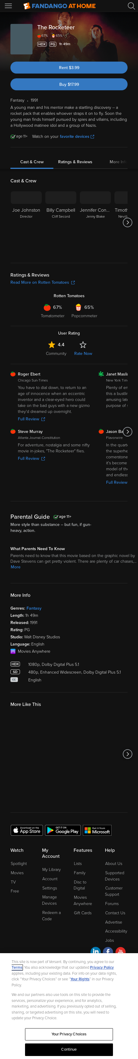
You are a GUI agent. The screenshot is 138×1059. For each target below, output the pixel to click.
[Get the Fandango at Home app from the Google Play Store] (63, 830)
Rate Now (83, 353)
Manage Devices (49, 900)
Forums (112, 903)
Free (15, 891)
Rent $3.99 (69, 67)
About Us (113, 863)
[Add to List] (124, 44)
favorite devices (77, 136)
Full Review (31, 419)
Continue (69, 1049)
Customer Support (114, 891)
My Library (51, 869)
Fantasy (34, 608)
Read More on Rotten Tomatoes (42, 282)
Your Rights (79, 979)
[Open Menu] (9, 6)
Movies (17, 872)
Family (80, 872)
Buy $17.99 (69, 84)
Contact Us (115, 912)
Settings (49, 888)
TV (13, 882)
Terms (17, 967)
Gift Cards (83, 912)
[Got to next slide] (127, 222)
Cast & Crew (32, 161)
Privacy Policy (102, 967)
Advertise (113, 922)
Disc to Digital (80, 885)
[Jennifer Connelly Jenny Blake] (95, 222)
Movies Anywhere (83, 900)
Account (50, 878)
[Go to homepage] (59, 6)
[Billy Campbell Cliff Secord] (61, 222)
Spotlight (19, 863)
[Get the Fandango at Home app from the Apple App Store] (26, 830)
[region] (69, 1006)
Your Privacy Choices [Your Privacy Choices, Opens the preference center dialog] (69, 1034)
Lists (78, 863)
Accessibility (116, 931)
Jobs (109, 940)
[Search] (131, 6)
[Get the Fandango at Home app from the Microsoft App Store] (97, 830)
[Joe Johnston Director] (26, 222)
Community (56, 353)
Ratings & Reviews (75, 161)
